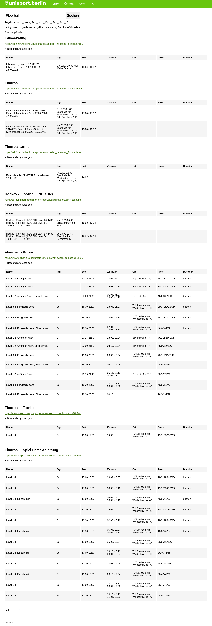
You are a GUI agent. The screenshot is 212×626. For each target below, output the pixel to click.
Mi (38, 22)
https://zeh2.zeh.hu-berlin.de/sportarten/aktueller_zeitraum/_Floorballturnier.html (44, 152)
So (66, 22)
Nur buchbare (45, 27)
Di (31, 22)
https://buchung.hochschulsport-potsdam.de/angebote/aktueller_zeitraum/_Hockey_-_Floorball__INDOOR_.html (44, 200)
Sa (59, 22)
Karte (82, 3)
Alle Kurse (28, 27)
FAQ (91, 3)
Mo (25, 22)
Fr (52, 22)
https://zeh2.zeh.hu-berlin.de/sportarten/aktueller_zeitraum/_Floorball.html (43, 88)
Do (45, 22)
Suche (56, 3)
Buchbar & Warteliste (67, 27)
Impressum (8, 622)
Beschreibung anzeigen (19, 49)
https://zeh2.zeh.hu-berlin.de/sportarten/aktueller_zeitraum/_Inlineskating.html (44, 44)
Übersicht (69, 3)
